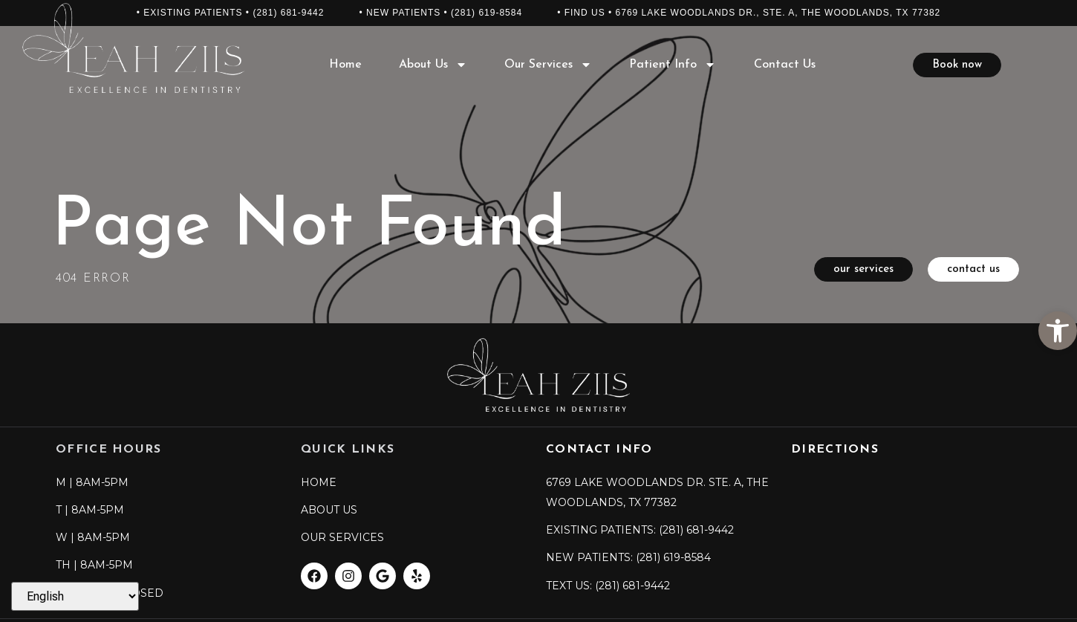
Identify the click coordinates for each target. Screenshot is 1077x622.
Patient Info (672, 64)
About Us (433, 64)
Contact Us (785, 65)
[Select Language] (75, 596)
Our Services (548, 64)
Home (345, 65)
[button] (1057, 330)
